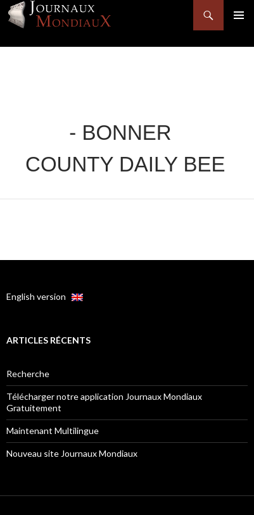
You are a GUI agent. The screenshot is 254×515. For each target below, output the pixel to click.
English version (44, 296)
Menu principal (239, 15)
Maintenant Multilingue (52, 430)
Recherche (27, 373)
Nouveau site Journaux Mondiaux (71, 453)
